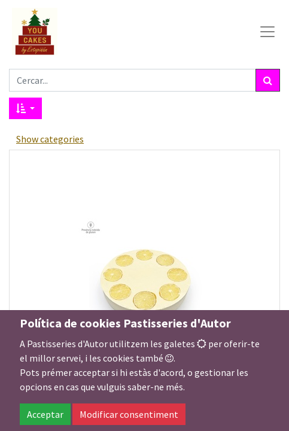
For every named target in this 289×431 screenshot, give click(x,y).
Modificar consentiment (129, 414)
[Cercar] (267, 80)
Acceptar (45, 414)
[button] (25, 108)
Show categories (50, 139)
